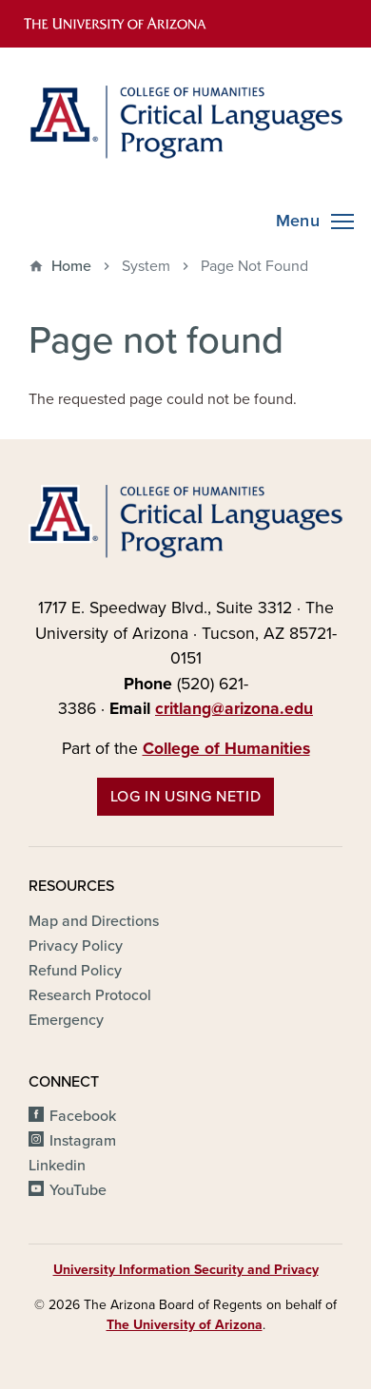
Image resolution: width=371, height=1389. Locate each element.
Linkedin (57, 1165)
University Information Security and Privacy (186, 1270)
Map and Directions (94, 921)
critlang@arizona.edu (234, 709)
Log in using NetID (186, 796)
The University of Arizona (185, 1325)
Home (71, 266)
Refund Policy (75, 970)
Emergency (66, 1020)
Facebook (82, 1116)
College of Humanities (226, 749)
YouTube (78, 1190)
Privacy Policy (76, 945)
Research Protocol (90, 995)
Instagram (82, 1140)
